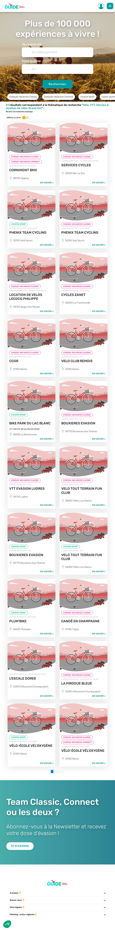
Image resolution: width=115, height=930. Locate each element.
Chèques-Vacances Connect (58, 96)
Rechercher (57, 84)
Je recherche (32, 44)
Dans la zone (31, 61)
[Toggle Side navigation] (101, 6)
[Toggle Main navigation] (110, 6)
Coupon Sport (87, 96)
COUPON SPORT (18, 224)
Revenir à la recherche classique (19, 112)
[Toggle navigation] (104, 893)
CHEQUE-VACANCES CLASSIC (25, 157)
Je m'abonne (20, 846)
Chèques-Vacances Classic (23, 96)
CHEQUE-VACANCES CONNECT (25, 162)
